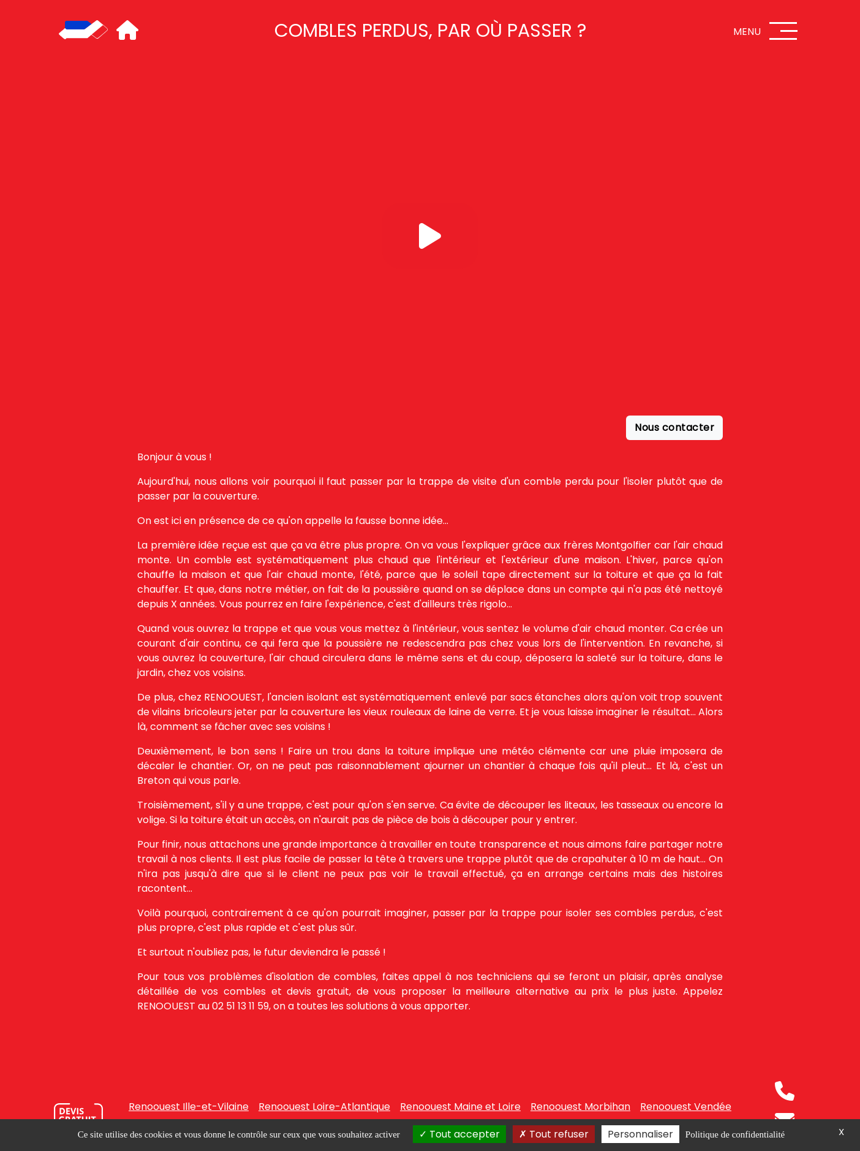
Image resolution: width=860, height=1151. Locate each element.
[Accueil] (83, 30)
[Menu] (783, 30)
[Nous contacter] (78, 1117)
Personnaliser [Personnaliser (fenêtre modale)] (640, 1134)
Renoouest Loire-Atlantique (324, 1107)
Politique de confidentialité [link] (735, 1134)
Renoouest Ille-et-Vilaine (189, 1107)
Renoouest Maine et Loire (460, 1107)
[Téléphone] (784, 1091)
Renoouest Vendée (685, 1107)
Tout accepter (459, 1134)
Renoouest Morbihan (580, 1107)
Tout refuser (554, 1134)
